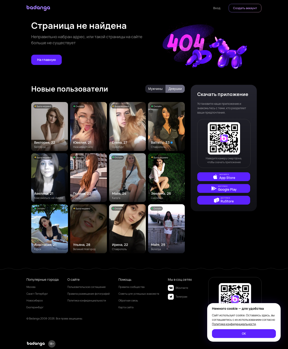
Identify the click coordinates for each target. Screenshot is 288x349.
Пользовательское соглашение (86, 287)
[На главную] (46, 60)
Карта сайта (126, 307)
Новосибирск (34, 300)
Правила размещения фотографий (88, 293)
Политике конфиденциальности (234, 324)
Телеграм (177, 297)
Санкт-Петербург (37, 293)
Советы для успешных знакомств (138, 293)
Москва (30, 287)
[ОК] (244, 333)
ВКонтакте (178, 288)
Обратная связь (128, 300)
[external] (223, 176)
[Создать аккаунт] (245, 8)
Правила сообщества (131, 287)
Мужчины (155, 89)
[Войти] (217, 8)
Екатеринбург (35, 307)
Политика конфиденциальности (86, 300)
